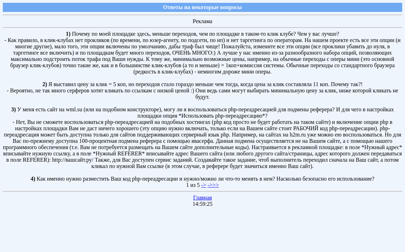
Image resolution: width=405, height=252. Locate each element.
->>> (213, 185)
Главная (202, 198)
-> (203, 185)
